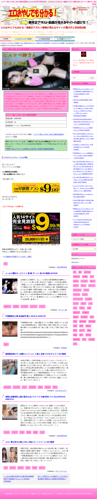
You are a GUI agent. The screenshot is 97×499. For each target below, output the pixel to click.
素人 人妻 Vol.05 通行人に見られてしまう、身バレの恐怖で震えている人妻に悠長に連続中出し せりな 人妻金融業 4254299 (83, 137)
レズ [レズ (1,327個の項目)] (90, 303)
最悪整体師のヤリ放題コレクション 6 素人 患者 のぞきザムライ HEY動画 (35, 354)
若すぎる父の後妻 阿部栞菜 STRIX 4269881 (82, 101)
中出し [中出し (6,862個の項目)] (82, 308)
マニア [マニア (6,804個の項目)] (76, 303)
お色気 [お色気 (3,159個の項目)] (85, 276)
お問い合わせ (75, 262)
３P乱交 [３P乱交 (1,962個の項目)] (91, 339)
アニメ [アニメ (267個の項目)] (83, 285)
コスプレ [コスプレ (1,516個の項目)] (76, 294)
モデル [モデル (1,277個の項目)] (83, 303)
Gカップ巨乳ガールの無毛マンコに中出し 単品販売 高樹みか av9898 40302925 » (53, 478)
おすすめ (7, 387)
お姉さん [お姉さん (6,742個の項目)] (76, 276)
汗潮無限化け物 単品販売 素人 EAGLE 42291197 (25, 316)
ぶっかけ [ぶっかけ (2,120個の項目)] (84, 281)
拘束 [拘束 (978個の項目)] (75, 321)
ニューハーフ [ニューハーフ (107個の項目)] (78, 299)
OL (6, 468)
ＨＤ (42, 432)
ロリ (24, 387)
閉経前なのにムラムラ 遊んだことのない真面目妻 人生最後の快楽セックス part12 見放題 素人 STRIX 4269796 (83, 92)
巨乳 (28, 468)
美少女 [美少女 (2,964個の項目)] (88, 335)
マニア (42, 306)
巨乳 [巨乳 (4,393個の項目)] (91, 317)
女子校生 (32, 387)
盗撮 (40, 387)
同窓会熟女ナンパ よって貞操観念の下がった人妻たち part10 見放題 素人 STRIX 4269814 (83, 155)
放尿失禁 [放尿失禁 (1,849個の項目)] (83, 321)
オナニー (33, 306)
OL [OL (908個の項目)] (75, 272)
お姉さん (7, 306)
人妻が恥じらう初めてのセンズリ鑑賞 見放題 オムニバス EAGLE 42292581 (83, 147)
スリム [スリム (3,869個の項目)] (85, 294)
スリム (7, 432)
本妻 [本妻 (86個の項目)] (75, 326)
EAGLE (64, 348)
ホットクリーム (61, 471)
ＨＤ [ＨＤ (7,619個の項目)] (75, 344)
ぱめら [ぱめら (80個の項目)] (76, 281)
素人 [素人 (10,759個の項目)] (81, 335)
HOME (5, 39)
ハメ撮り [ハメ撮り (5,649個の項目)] (88, 299)
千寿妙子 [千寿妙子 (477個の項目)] (85, 312)
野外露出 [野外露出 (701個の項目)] (76, 339)
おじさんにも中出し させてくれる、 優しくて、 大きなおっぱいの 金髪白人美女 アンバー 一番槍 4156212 (83, 188)
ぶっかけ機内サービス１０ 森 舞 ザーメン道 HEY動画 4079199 (31, 273)
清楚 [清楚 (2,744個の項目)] (81, 326)
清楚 (35, 432)
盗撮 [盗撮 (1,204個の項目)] (75, 335)
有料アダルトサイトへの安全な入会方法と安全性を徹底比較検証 (30, 149)
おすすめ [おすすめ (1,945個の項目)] (87, 272)
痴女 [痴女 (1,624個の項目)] (89, 330)
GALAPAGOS (70, 43)
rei (5, 263)
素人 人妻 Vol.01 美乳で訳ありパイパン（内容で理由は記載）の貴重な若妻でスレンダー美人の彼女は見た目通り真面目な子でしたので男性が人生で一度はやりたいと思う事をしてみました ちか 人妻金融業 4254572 (83, 167)
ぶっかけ (24, 306)
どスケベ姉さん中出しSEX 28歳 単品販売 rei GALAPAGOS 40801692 (25, 49)
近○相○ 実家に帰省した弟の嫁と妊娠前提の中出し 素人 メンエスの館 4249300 (83, 203)
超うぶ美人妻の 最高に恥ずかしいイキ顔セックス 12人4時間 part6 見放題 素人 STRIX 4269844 (83, 180)
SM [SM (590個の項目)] (80, 272)
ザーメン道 (63, 310)
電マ (55, 387)
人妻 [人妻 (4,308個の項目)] (89, 308)
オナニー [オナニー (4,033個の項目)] (92, 285)
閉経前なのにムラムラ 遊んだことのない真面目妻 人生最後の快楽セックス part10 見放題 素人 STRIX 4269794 (83, 212)
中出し (20, 468)
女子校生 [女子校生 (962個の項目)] (84, 317)
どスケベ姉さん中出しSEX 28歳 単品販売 (48, 134)
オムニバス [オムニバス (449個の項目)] (77, 290)
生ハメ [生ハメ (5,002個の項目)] (82, 330)
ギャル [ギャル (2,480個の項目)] (86, 290)
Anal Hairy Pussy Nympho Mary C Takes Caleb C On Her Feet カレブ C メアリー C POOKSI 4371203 (83, 122)
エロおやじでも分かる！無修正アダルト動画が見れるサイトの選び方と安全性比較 (25, 43)
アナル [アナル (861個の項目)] (76, 285)
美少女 (48, 387)
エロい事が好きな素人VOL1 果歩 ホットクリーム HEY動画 (29, 442)
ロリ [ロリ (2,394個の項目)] (75, 308)
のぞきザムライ (61, 390)
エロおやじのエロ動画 (23, 39)
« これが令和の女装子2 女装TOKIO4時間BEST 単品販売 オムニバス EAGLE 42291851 (19, 479)
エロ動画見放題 (44, 39)
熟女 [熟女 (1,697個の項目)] (75, 330)
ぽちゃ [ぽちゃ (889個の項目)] (92, 281)
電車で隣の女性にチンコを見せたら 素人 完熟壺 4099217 (83, 195)
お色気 (16, 306)
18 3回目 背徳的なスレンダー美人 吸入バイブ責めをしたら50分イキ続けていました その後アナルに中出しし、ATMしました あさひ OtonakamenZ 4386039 (83, 110)
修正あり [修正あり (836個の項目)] (76, 312)
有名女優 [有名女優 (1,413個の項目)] (92, 321)
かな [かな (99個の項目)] (91, 276)
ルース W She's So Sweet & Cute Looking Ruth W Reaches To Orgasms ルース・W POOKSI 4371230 (82, 223)
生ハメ (42, 468)
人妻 (22, 432)
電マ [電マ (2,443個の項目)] (84, 339)
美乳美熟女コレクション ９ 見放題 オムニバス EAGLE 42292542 (83, 129)
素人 (6, 344)
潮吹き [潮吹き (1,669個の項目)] (88, 326)
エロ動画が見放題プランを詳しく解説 (17, 256)
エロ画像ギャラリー (64, 39)
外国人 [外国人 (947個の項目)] (76, 317)
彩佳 (29, 432)
